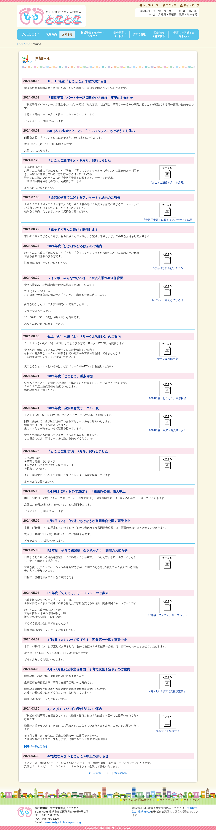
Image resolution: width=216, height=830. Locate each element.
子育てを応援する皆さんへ (183, 34)
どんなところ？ (30, 34)
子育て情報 (139, 34)
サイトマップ (191, 5)
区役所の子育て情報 (158, 34)
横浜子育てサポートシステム (92, 34)
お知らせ (67, 34)
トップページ (150, 5)
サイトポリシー (169, 799)
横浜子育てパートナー (119, 34)
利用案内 (51, 34)
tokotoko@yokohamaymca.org (63, 822)
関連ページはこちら (36, 746)
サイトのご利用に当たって (138, 799)
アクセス (171, 5)
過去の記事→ (122, 772)
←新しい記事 (94, 772)
